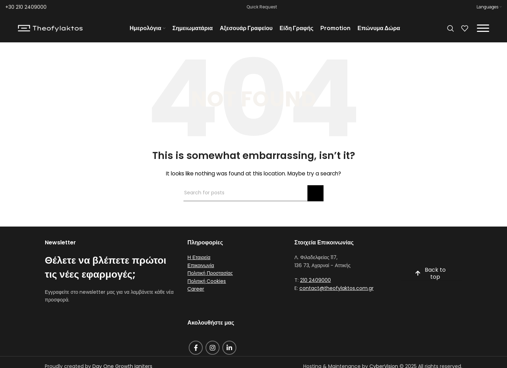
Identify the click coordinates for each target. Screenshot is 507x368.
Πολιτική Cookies (206, 283)
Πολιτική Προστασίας (210, 276)
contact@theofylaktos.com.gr (336, 290)
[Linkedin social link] (229, 350)
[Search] (451, 30)
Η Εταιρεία (198, 260)
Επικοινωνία (200, 268)
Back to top (430, 277)
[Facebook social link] (196, 350)
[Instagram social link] (213, 350)
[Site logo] (50, 29)
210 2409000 (315, 283)
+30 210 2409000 (26, 7)
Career (195, 291)
